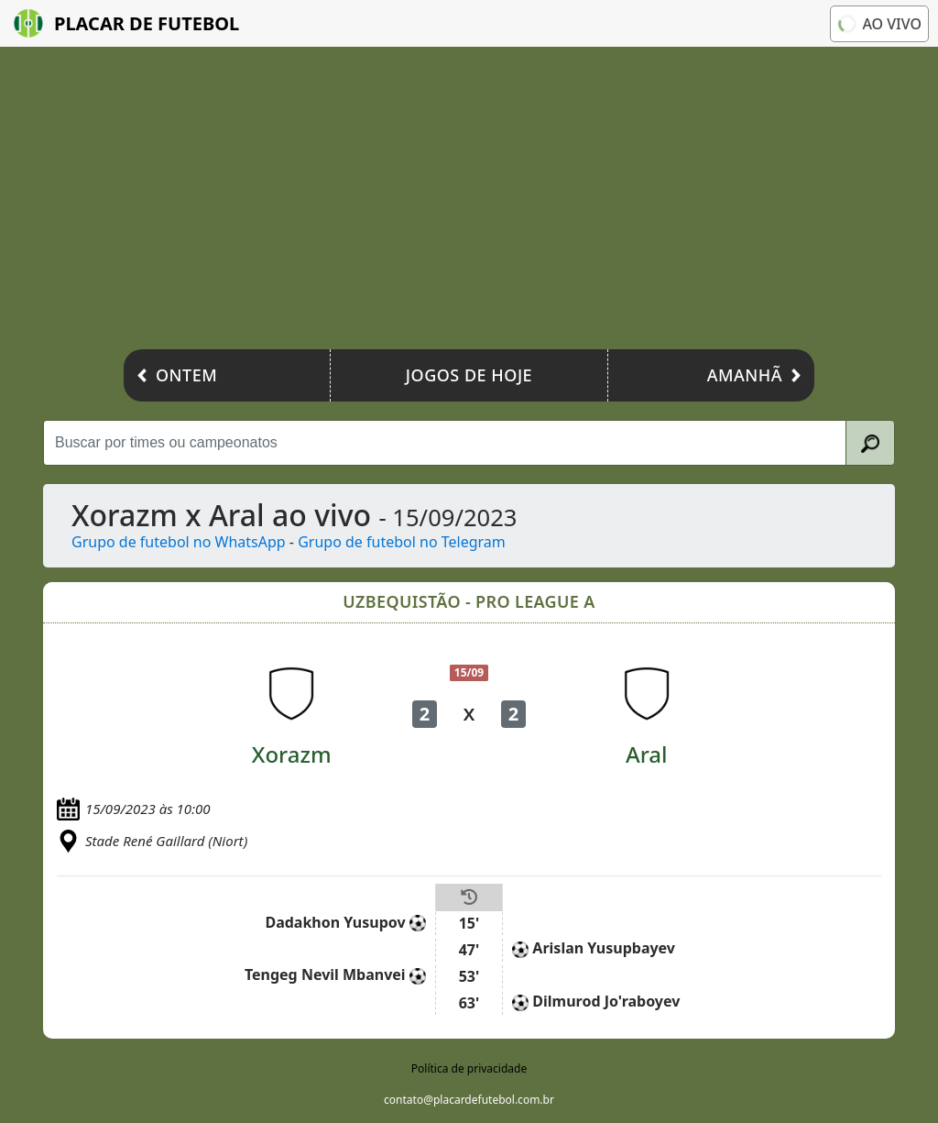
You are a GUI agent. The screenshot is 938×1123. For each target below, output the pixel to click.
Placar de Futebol (126, 23)
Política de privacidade (469, 1068)
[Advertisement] (469, 202)
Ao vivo (878, 23)
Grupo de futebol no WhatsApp (178, 542)
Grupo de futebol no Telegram (402, 542)
